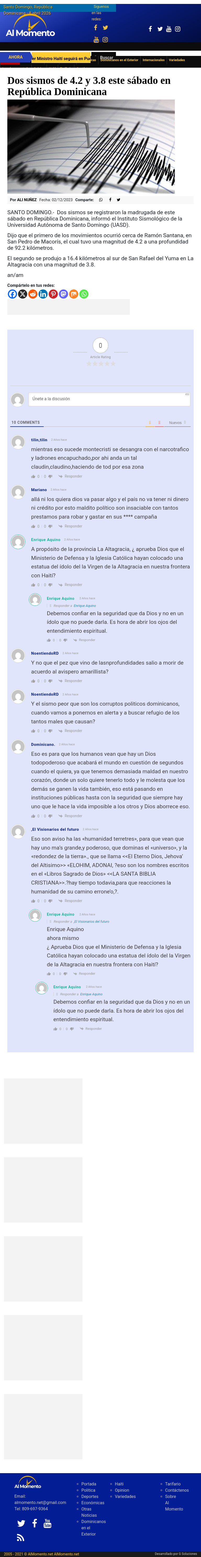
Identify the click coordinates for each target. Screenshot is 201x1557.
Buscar (106, 57)
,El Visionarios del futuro (91, 921)
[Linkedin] (43, 294)
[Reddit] (32, 294)
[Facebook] (12, 294)
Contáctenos (177, 1490)
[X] (22, 294)
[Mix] (73, 294)
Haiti (119, 1484)
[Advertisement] (68, 307)
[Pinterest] (53, 294)
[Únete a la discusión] (109, 399)
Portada (88, 1484)
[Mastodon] (63, 294)
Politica (88, 1490)
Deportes (89, 1496)
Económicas (92, 1502)
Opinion (122, 1490)
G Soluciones (188, 1554)
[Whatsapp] (83, 294)
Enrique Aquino (45, 539)
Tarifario (173, 1484)
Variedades (125, 1496)
